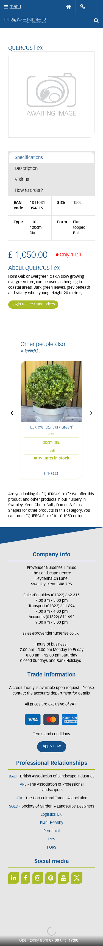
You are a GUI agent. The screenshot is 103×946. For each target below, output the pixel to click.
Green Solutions (51, 916)
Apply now (52, 746)
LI (13, 878)
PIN (50, 878)
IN (37, 878)
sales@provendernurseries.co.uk (51, 634)
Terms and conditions (51, 734)
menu (15, 6)
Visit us (22, 179)
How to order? (29, 190)
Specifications (29, 157)
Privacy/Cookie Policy (51, 921)
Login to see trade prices (33, 304)
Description (26, 168)
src (96, 20)
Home (69, 7)
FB (25, 878)
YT (63, 878)
